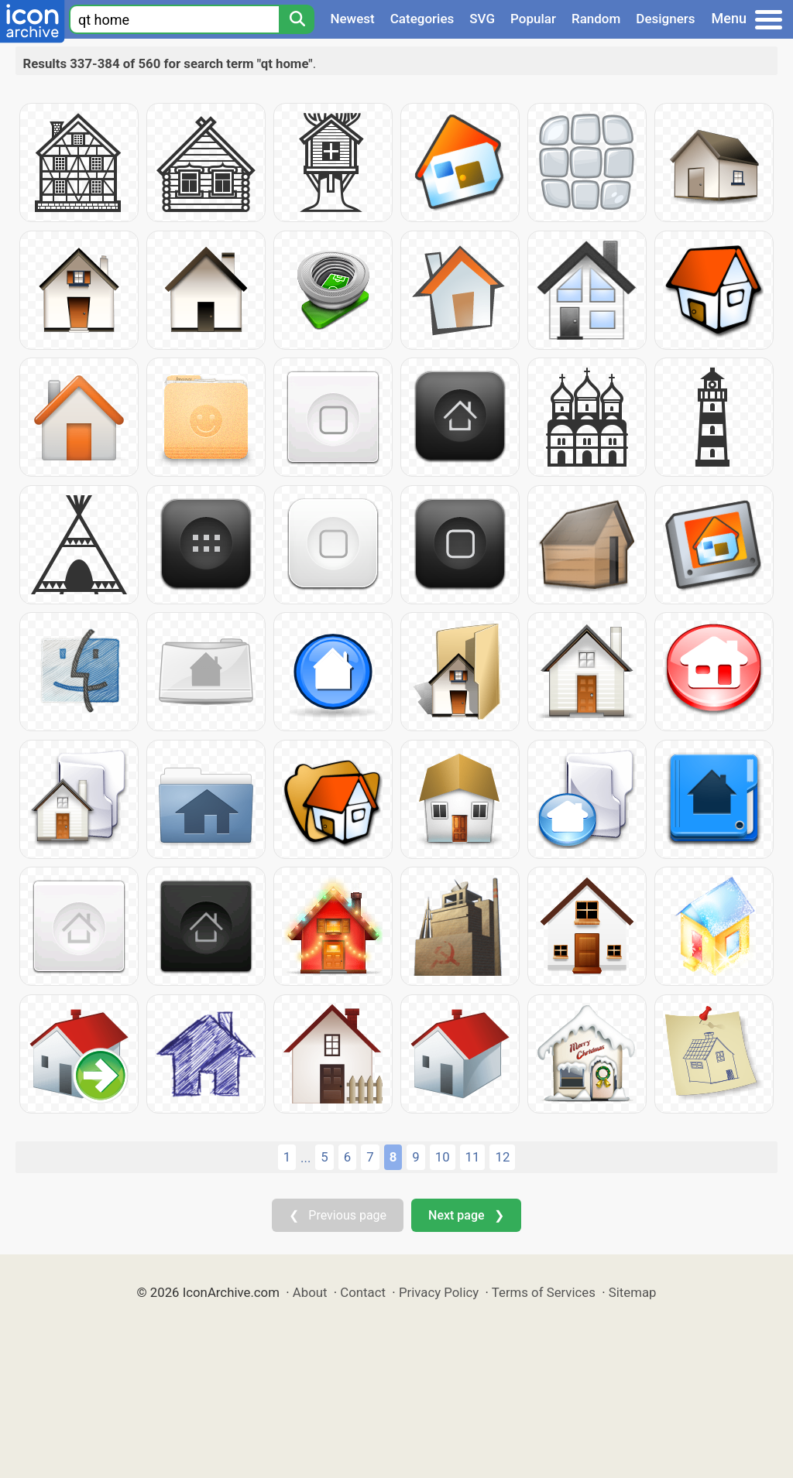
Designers (665, 18)
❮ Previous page (337, 1215)
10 (442, 1157)
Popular (533, 18)
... (305, 1157)
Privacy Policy (439, 1292)
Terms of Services (544, 1292)
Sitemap (633, 1292)
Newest (352, 18)
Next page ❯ (465, 1215)
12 (502, 1157)
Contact (363, 1292)
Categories (422, 18)
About (310, 1292)
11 (472, 1157)
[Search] (296, 19)
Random (596, 18)
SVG (482, 18)
